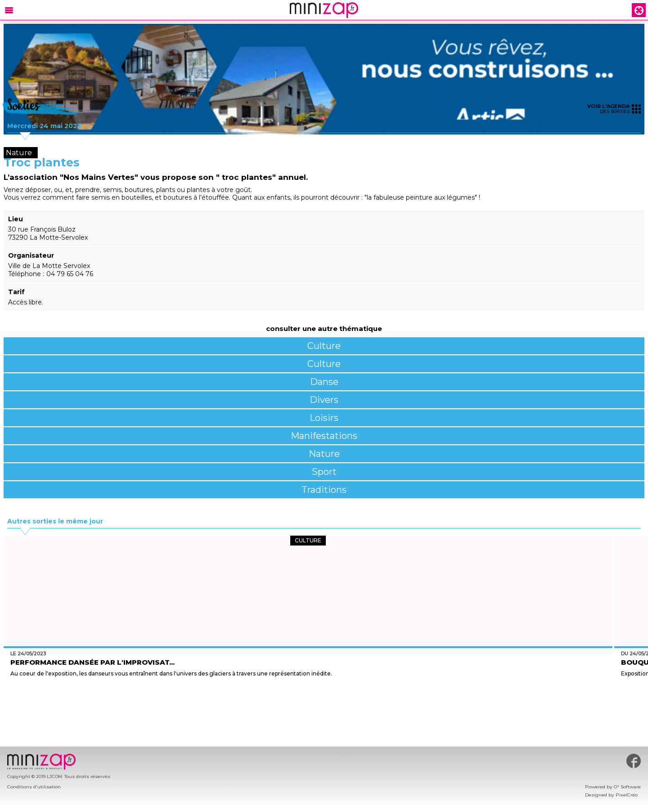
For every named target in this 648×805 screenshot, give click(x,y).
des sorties (614, 108)
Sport (324, 471)
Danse (324, 381)
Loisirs (324, 417)
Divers (324, 399)
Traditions (324, 489)
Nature (324, 453)
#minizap (633, 761)
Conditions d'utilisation (34, 787)
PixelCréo (627, 795)
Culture (324, 345)
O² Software (627, 787)
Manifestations (324, 435)
